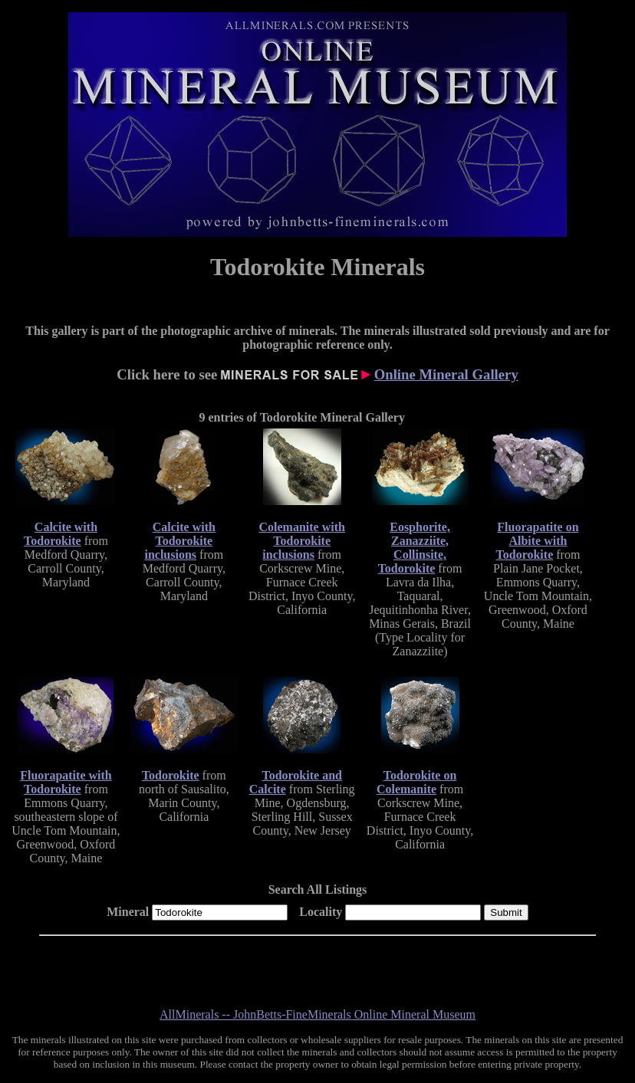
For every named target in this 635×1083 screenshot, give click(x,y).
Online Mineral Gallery (446, 374)
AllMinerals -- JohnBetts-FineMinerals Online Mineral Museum (317, 1014)
